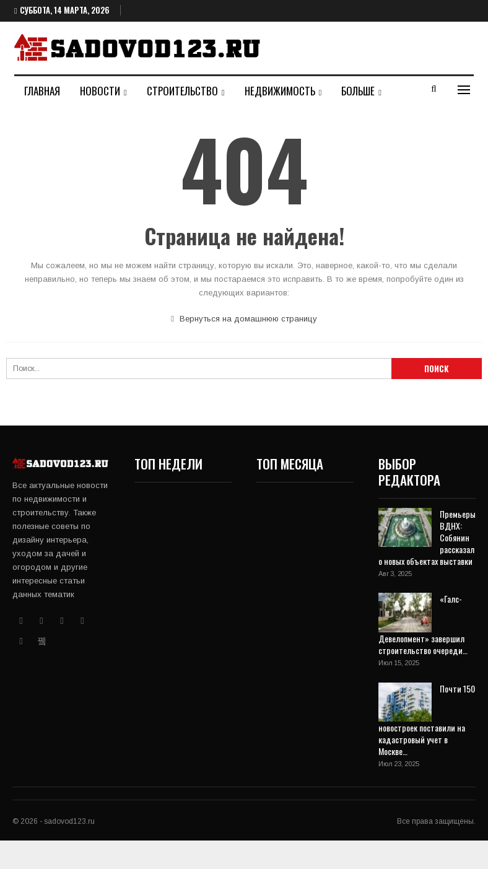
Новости (100, 90)
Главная (42, 90)
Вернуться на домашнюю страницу (244, 318)
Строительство (182, 90)
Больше (358, 90)
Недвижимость (280, 90)
